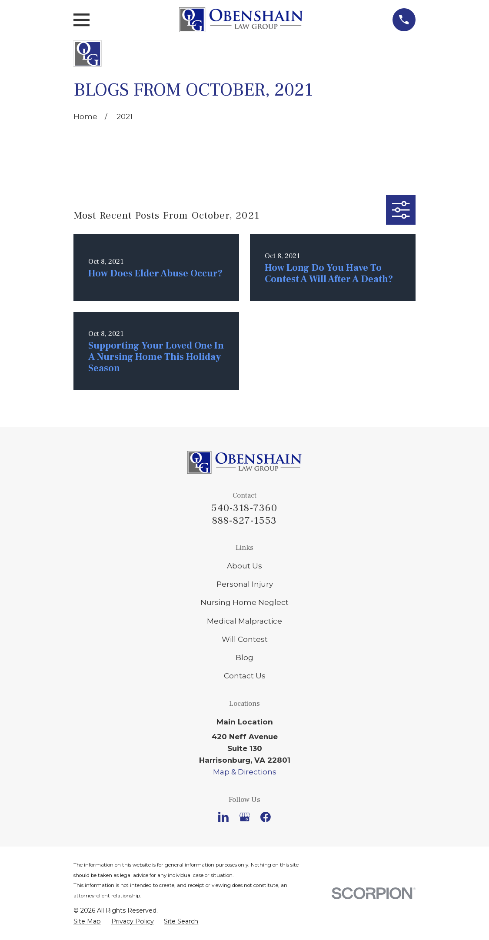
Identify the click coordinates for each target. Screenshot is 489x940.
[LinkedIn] (223, 817)
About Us (244, 565)
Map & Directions (244, 771)
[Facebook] (265, 817)
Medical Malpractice (244, 621)
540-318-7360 (244, 508)
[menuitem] (87, 922)
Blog (244, 657)
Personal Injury (244, 584)
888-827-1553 (244, 521)
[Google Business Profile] (245, 817)
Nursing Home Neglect (244, 602)
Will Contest (245, 639)
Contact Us (245, 675)
